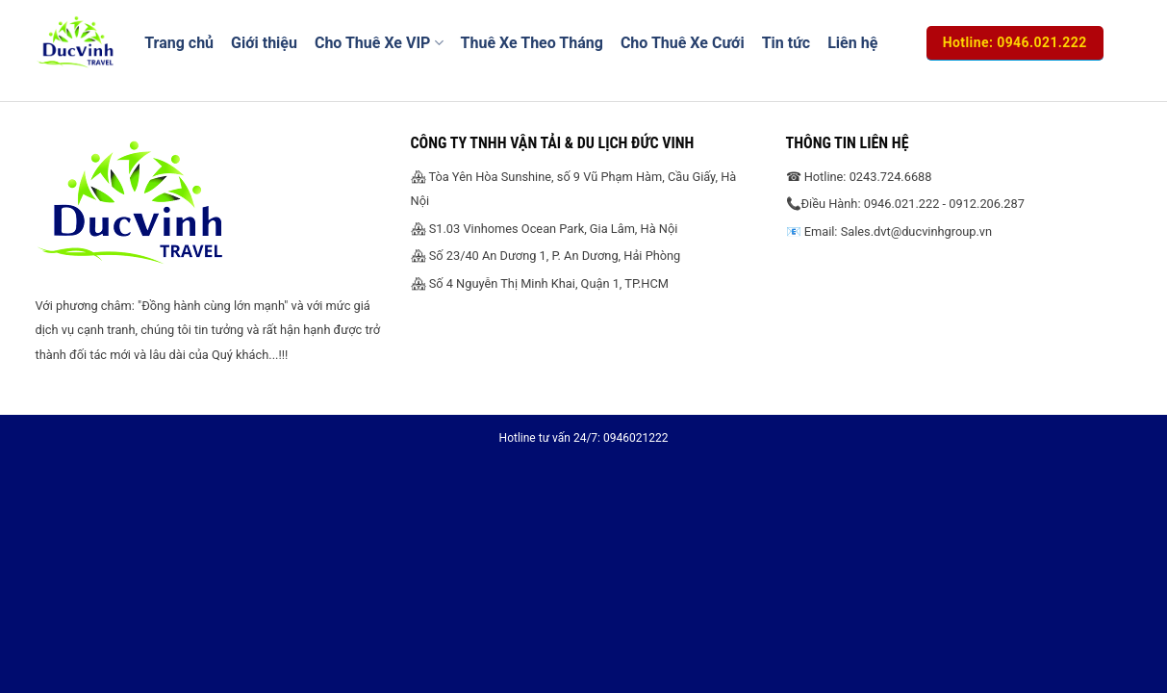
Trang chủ (179, 43)
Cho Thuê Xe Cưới (683, 43)
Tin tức (786, 43)
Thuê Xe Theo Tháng (532, 43)
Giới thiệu (264, 43)
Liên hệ (852, 43)
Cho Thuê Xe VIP (379, 43)
